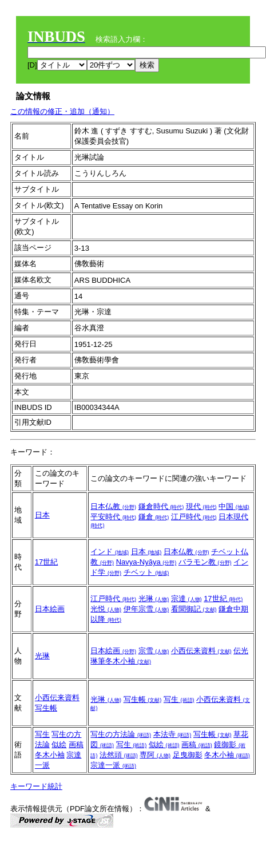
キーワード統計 (36, 786)
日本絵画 (50, 609)
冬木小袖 (50, 755)
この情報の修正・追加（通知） (62, 111)
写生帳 (46, 708)
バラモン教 (205, 562)
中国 (234, 506)
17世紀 (46, 562)
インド (109, 551)
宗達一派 (113, 765)
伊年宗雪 (146, 609)
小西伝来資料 (201, 650)
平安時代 (113, 516)
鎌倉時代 (161, 506)
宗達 (186, 598)
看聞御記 (194, 609)
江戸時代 (194, 516)
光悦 (105, 609)
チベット (146, 572)
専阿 (155, 755)
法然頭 (119, 755)
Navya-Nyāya (146, 562)
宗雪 (153, 650)
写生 (179, 699)
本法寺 (172, 734)
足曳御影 (188, 755)
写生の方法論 (120, 734)
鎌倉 (153, 516)
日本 (42, 515)
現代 (201, 506)
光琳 (153, 598)
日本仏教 (113, 506)
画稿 (76, 744)
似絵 (58, 744)
